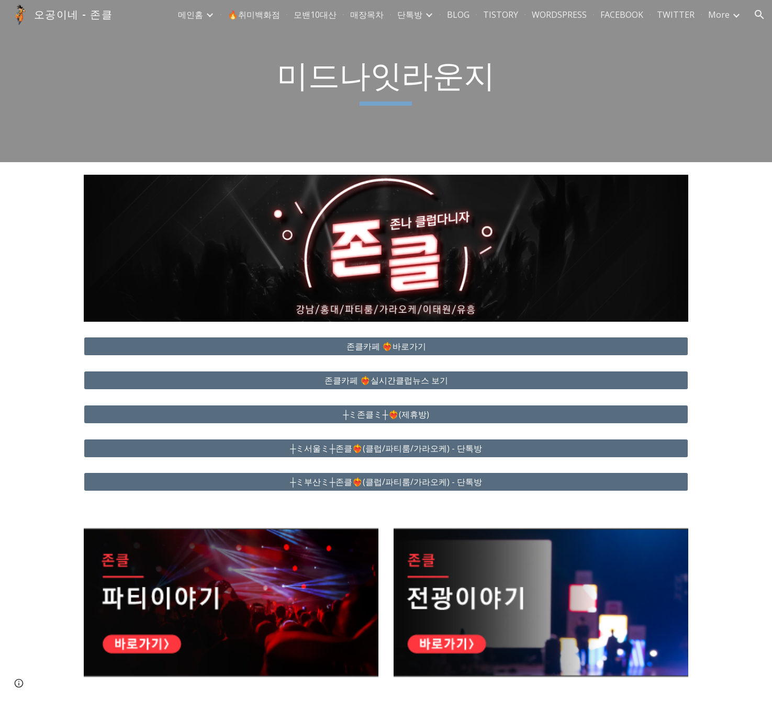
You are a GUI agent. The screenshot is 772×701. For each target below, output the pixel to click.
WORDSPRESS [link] (559, 14)
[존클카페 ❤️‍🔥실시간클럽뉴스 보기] (385, 380)
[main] (386, 81)
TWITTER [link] (676, 14)
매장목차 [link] (367, 14)
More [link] (719, 14)
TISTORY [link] (500, 14)
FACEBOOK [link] (621, 14)
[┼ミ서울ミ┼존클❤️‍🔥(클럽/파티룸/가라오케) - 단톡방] (385, 448)
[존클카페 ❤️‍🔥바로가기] (385, 346)
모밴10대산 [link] (315, 14)
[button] (759, 14)
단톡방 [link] (409, 14)
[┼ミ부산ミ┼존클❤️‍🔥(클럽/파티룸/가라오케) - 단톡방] (385, 482)
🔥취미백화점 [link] (254, 14)
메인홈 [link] (190, 14)
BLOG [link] (458, 14)
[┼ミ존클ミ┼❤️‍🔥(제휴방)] (385, 414)
